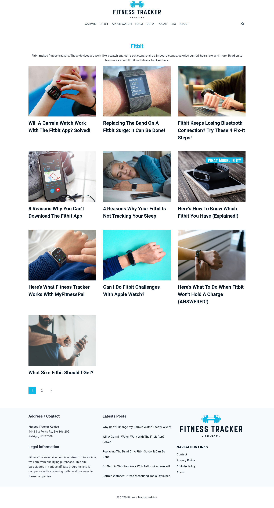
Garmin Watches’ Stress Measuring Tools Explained (136, 476)
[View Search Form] (243, 24)
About (181, 472)
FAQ (173, 23)
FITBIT (104, 23)
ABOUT (184, 23)
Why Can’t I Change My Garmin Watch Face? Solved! (137, 427)
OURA (150, 23)
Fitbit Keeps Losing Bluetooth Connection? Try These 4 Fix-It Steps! (211, 130)
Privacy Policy (186, 460)
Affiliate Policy (186, 466)
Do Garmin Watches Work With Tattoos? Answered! (136, 466)
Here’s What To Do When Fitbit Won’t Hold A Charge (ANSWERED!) (211, 294)
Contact (182, 454)
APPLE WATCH (122, 23)
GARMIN (90, 23)
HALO (139, 23)
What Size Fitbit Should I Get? (60, 372)
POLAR (162, 23)
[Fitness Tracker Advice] (137, 10)
